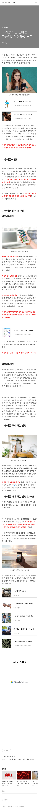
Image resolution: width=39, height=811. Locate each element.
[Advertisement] (19, 682)
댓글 (3, 791)
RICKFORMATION (8, 3)
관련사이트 (5, 800)
